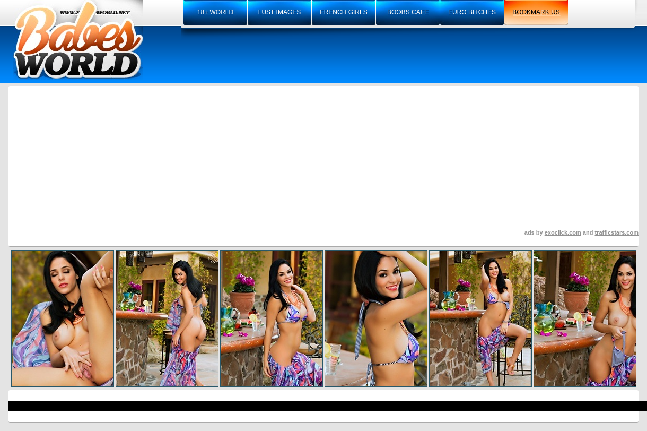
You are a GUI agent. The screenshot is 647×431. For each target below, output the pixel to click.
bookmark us (535, 12)
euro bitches (472, 12)
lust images (279, 12)
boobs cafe (408, 12)
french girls (343, 12)
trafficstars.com (616, 232)
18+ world (215, 12)
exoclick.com (563, 232)
